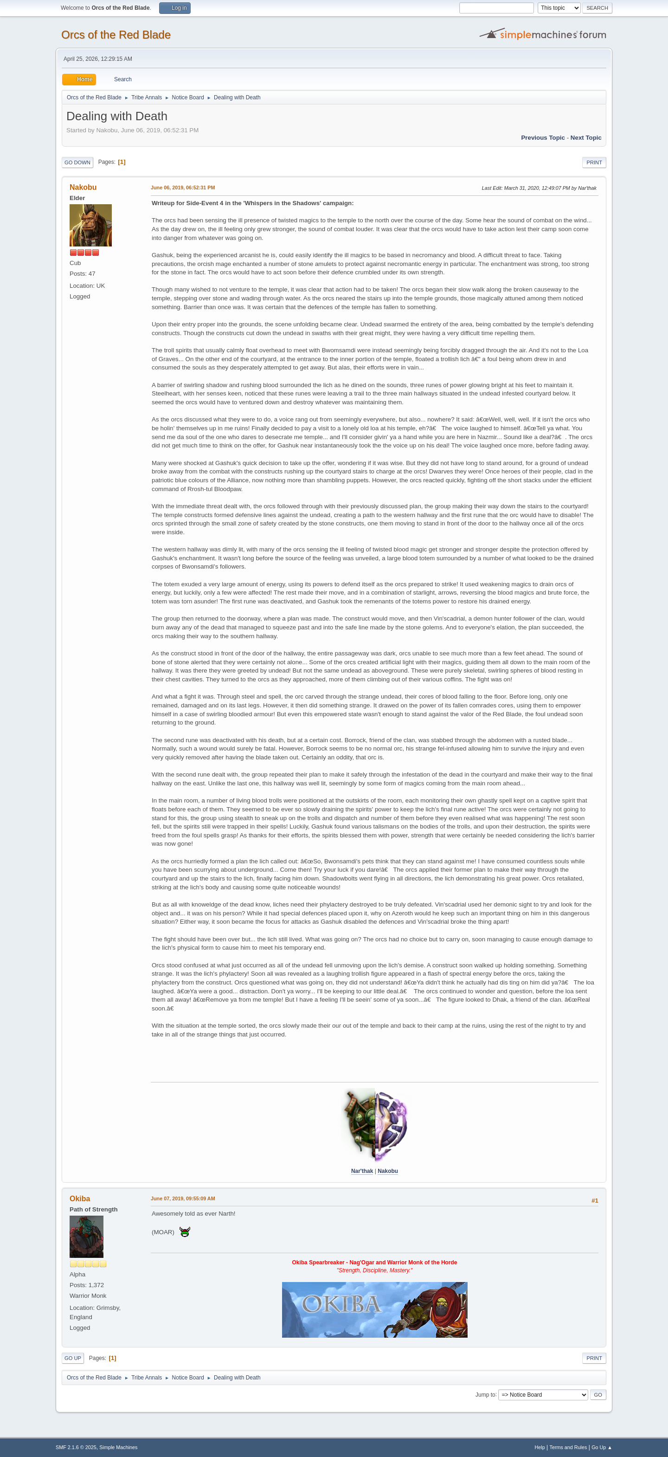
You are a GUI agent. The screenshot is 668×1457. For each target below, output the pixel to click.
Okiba (80, 1199)
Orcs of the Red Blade (116, 34)
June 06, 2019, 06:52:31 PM (183, 187)
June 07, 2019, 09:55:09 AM (183, 1198)
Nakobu (83, 187)
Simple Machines (118, 1447)
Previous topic (543, 137)
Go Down (77, 162)
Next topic (586, 137)
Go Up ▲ (601, 1447)
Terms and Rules (568, 1447)
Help (540, 1447)
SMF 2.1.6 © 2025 (76, 1447)
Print (594, 162)
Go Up (72, 1358)
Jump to (485, 1394)
